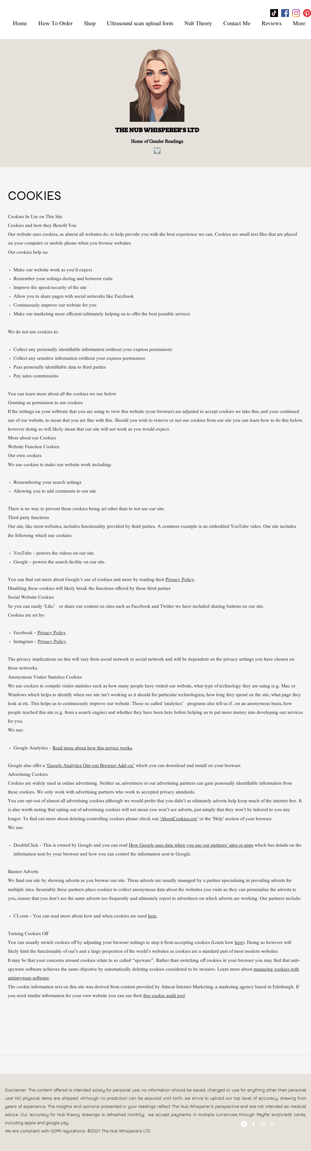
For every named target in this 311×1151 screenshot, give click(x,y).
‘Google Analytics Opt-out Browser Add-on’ (90, 766)
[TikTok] (274, 13)
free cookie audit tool (164, 996)
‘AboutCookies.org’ (179, 819)
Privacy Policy (180, 580)
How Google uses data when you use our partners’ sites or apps (191, 846)
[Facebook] (285, 13)
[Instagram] (296, 13)
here (152, 916)
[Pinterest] (307, 13)
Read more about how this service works (92, 748)
